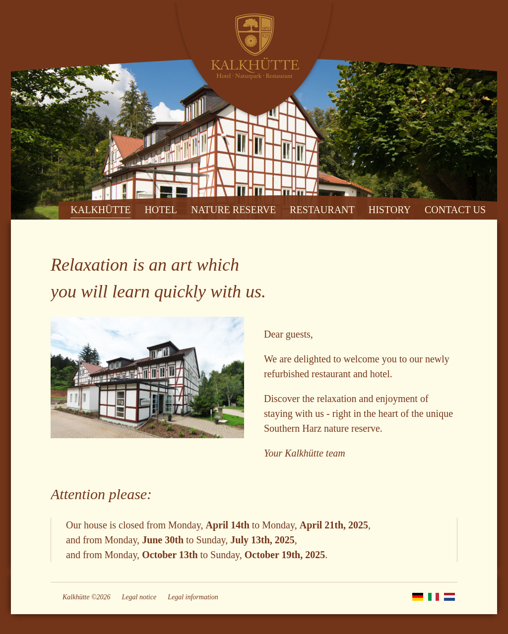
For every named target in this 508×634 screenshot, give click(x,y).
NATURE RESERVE (233, 209)
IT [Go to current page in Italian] (434, 597)
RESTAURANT (322, 209)
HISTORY (390, 209)
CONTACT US (455, 209)
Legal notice (139, 597)
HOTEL (160, 209)
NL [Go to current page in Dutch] (449, 597)
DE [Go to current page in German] (418, 597)
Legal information (193, 597)
